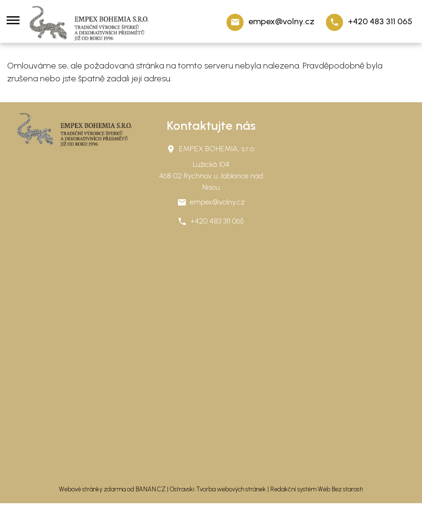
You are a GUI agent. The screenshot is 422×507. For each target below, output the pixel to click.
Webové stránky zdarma (92, 489)
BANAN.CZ (151, 489)
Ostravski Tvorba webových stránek (218, 489)
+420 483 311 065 (380, 21)
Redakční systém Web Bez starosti (316, 489)
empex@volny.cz (281, 21)
